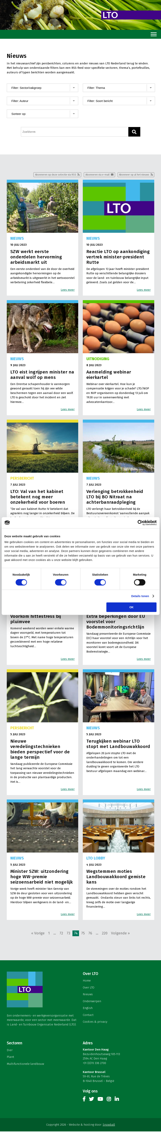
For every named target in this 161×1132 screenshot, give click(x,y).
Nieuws (88, 994)
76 (90, 933)
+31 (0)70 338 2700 (94, 1063)
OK (131, 607)
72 (61, 933)
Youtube (100, 1100)
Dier (10, 1050)
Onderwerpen (92, 1001)
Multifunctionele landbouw (25, 1064)
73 (68, 933)
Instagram (109, 1100)
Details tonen (140, 596)
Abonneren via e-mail (91, 175)
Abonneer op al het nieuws (132, 175)
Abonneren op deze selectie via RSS (45, 175)
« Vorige (38, 933)
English (88, 1008)
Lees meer (68, 290)
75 (83, 933)
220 (104, 933)
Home (87, 981)
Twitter (91, 1100)
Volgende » (120, 933)
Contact (88, 1015)
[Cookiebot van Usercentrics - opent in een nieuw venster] (139, 522)
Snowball (109, 1125)
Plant (10, 1057)
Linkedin (117, 1100)
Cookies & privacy (95, 1022)
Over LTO (88, 988)
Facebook (84, 1100)
